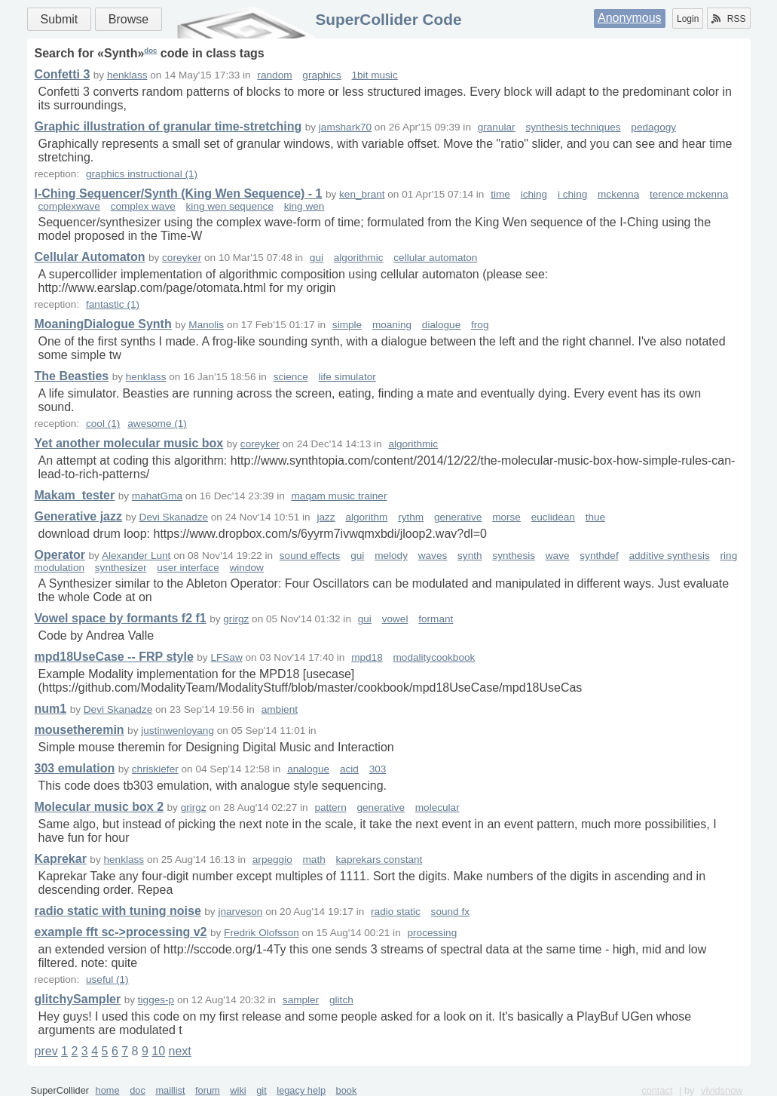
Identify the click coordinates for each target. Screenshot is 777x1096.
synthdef (599, 555)
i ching (572, 194)
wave (558, 555)
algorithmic (359, 257)
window (246, 567)
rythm (411, 517)
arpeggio (272, 859)
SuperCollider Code (388, 19)
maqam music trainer (339, 496)
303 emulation (75, 768)
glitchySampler (78, 999)
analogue (308, 769)
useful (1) (107, 979)
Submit (59, 19)
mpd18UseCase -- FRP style (114, 656)
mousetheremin (79, 729)
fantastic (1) (112, 304)
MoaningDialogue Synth (103, 324)
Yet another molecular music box (129, 443)
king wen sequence (230, 206)
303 (378, 769)
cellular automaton (435, 257)
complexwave (69, 206)
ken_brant (361, 194)
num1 (51, 708)
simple (347, 324)
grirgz (236, 619)
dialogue (441, 324)
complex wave (143, 206)
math (314, 859)
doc (150, 50)
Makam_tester (75, 495)
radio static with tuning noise (118, 910)
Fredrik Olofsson (261, 932)
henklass (127, 75)
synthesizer (121, 567)
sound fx (450, 911)
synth (469, 555)
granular (496, 127)
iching (534, 194)
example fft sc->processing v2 (121, 932)
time (500, 194)
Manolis (206, 324)
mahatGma (157, 496)
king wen (304, 206)
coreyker (181, 257)
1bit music (375, 75)
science (291, 376)
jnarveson (240, 911)
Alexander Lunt (136, 555)
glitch (341, 999)
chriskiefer (155, 769)
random (274, 75)
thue (595, 517)
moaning (391, 324)
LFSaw (226, 657)
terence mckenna (689, 194)
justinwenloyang (177, 730)
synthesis (513, 555)
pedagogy (653, 127)
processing (432, 932)
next (180, 1051)
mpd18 (367, 657)
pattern (330, 807)
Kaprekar (61, 858)
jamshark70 (345, 127)
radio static (396, 911)
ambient (280, 709)
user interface (188, 567)
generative (458, 517)
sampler (301, 999)
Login (688, 19)
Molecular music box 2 (99, 806)
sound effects (310, 555)
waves (433, 555)
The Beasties (72, 376)
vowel (395, 619)
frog (479, 324)
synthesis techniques (572, 127)
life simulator (347, 376)
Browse (128, 19)
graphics (321, 75)
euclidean (553, 517)
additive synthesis (669, 555)
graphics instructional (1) (141, 174)
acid (349, 769)
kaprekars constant (379, 859)
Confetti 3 (62, 74)
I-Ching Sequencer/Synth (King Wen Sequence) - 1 (179, 193)
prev (46, 1051)
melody (391, 555)
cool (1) (103, 423)
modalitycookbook (434, 657)
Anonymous (630, 17)
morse (506, 517)
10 (158, 1051)
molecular (437, 807)
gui (316, 257)
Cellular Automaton (90, 256)
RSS (728, 19)
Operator (60, 554)
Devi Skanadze (173, 517)
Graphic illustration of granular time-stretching (168, 126)
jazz (326, 517)
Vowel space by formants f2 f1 (120, 618)
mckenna (618, 194)
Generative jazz (79, 516)
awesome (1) (157, 423)
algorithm (366, 517)
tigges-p (156, 999)
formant (435, 619)
